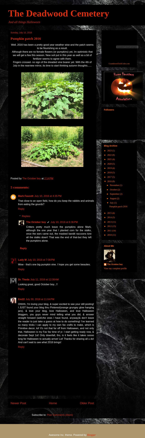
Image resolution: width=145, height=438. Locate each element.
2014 (109, 217)
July (112, 203)
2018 (109, 172)
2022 (109, 155)
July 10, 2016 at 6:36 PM (64, 222)
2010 (109, 235)
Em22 (21, 299)
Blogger (91, 435)
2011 (109, 230)
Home (53, 403)
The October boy (36, 222)
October (113, 189)
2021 (109, 159)
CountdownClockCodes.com (119, 64)
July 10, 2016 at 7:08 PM (41, 260)
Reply (21, 209)
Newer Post (18, 403)
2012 (109, 226)
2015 (109, 213)
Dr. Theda (23, 279)
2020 (109, 164)
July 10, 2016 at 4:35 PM (48, 196)
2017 (109, 177)
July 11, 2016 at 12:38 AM (44, 279)
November (115, 185)
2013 (109, 222)
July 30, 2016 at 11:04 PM (40, 299)
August (113, 198)
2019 (109, 168)
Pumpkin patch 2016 (118, 206)
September (115, 194)
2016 (109, 181)
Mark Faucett (25, 196)
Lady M (22, 260)
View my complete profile (115, 268)
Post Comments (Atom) (60, 415)
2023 (109, 151)
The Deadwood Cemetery (58, 13)
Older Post (87, 403)
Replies (26, 216)
